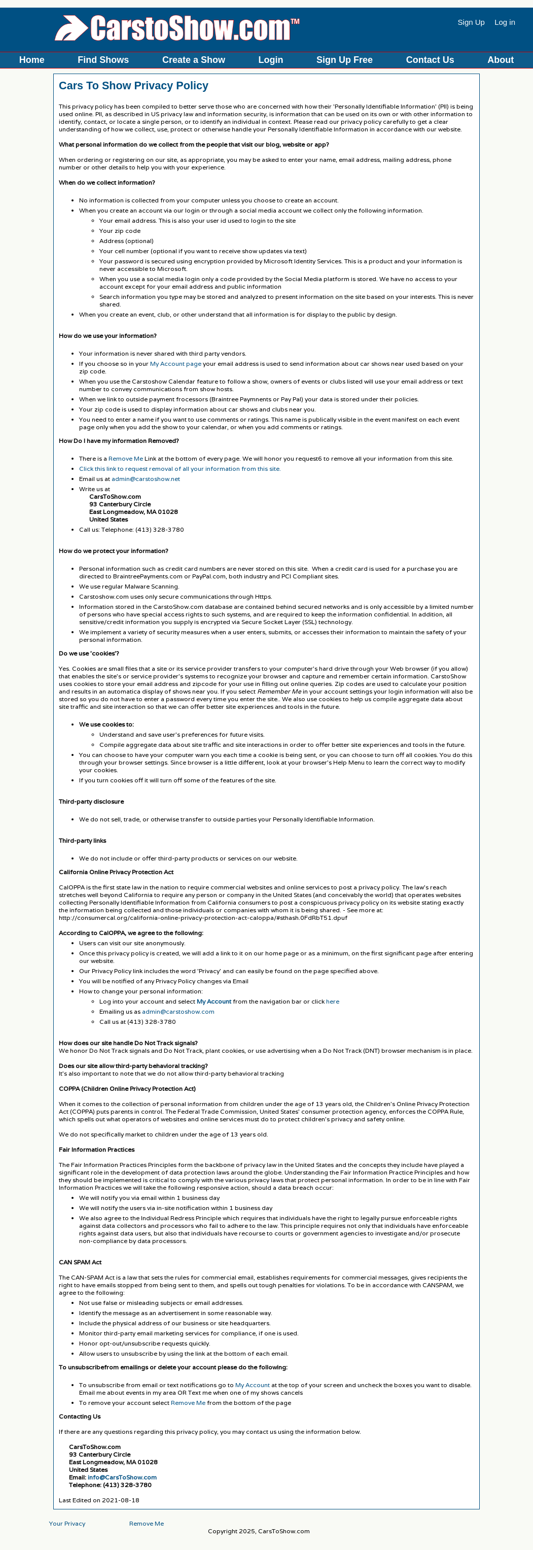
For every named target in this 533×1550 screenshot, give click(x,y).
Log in (504, 22)
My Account (252, 1385)
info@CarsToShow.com (122, 1477)
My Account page (175, 363)
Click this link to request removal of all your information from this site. (180, 468)
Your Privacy (67, 1523)
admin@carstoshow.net (146, 479)
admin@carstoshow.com (178, 1011)
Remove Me (126, 458)
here (332, 1001)
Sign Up (471, 22)
